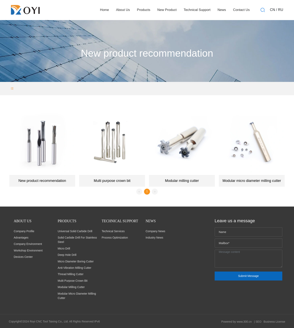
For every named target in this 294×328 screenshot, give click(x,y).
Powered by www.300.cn (236, 321)
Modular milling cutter (182, 181)
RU (280, 10)
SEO (258, 321)
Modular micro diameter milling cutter (251, 181)
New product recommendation (42, 181)
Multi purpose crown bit (112, 181)
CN (272, 10)
